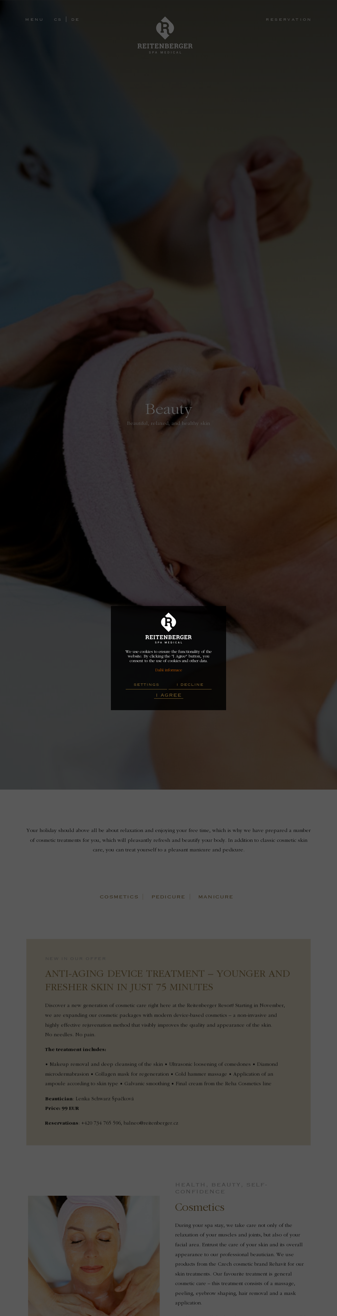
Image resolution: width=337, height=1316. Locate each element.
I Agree (169, 695)
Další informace (168, 670)
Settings (146, 684)
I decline (190, 684)
